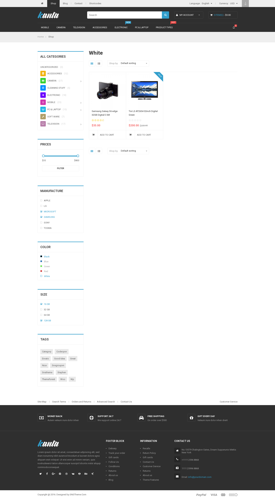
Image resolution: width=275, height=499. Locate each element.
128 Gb (47, 320)
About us (113, 475)
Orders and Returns (81, 401)
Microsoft (50, 211)
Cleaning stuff (52, 88)
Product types (164, 27)
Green (41, 266)
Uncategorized (49, 67)
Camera (61, 27)
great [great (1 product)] (73, 358)
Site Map (42, 401)
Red (41, 271)
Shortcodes (95, 3)
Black (41, 256)
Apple (47, 200)
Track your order (117, 453)
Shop (53, 3)
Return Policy (149, 453)
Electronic (121, 27)
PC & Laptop (141, 27)
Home (41, 36)
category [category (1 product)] (46, 351)
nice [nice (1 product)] (44, 365)
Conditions (114, 466)
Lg (45, 206)
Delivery (112, 448)
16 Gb (47, 304)
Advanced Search (106, 401)
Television (79, 27)
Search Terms (59, 401)
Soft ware (50, 116)
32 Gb (47, 309)
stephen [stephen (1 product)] (62, 372)
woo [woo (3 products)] (62, 379)
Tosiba (48, 228)
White (41, 276)
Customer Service (228, 401)
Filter (60, 168)
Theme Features (151, 480)
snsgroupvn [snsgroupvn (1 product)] (58, 365)
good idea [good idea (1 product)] (59, 358)
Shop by (113, 63)
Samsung (49, 217)
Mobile (45, 27)
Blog (65, 3)
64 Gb (47, 315)
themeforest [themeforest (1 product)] (48, 379)
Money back (55, 416)
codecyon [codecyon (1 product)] (61, 351)
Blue (41, 261)
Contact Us (126, 401)
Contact (78, 3)
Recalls (146, 448)
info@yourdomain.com (200, 477)
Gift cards (114, 457)
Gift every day (206, 416)
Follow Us (114, 462)
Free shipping (155, 416)
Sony (47, 222)
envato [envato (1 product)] (45, 358)
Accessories (100, 27)
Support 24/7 (105, 416)
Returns (112, 471)
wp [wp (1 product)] (72, 379)
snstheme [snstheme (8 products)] (47, 372)
